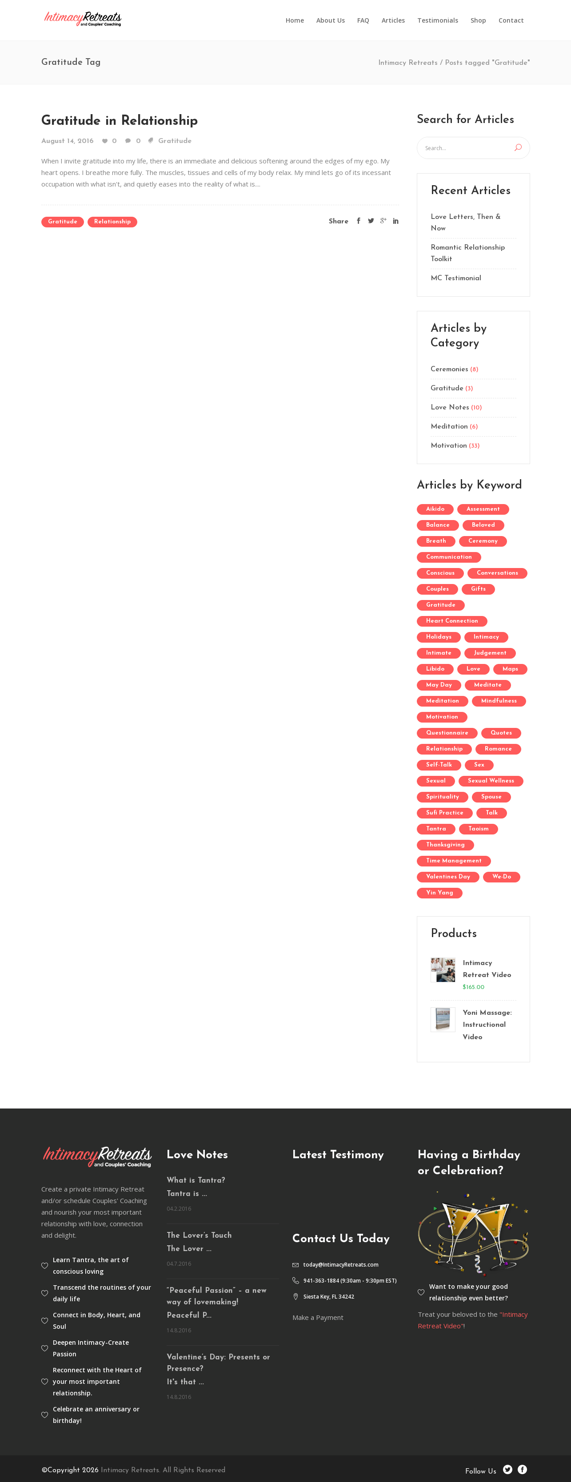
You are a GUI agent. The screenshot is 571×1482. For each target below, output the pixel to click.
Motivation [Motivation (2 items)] (442, 717)
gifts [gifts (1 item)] (478, 589)
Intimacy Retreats (408, 63)
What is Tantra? (196, 1180)
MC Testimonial (456, 278)
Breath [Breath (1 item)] (436, 541)
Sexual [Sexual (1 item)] (436, 781)
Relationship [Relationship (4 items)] (444, 749)
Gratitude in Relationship (119, 121)
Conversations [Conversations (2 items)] (497, 573)
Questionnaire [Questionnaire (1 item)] (447, 733)
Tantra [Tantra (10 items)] (436, 829)
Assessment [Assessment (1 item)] (483, 509)
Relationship (112, 222)
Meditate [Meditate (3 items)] (488, 685)
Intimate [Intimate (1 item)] (438, 653)
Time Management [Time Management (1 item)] (454, 861)
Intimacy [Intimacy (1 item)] (486, 637)
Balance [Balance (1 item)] (438, 525)
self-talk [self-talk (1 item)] (439, 765)
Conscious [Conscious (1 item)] (440, 573)
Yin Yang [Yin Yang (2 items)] (439, 893)
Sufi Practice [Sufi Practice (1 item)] (444, 813)
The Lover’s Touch (199, 1236)
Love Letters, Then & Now (466, 223)
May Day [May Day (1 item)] (439, 685)
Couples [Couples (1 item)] (437, 589)
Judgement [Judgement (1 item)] (490, 653)
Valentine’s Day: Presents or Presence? (218, 1363)
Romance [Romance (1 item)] (498, 749)
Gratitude (175, 141)
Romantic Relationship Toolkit (468, 253)
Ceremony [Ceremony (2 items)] (483, 541)
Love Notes (450, 407)
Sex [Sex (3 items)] (479, 765)
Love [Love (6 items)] (473, 669)
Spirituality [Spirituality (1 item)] (442, 797)
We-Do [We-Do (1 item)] (501, 877)
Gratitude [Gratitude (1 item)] (440, 605)
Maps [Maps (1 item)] (510, 669)
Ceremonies (449, 369)
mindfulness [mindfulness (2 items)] (499, 701)
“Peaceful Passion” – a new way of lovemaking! (217, 1296)
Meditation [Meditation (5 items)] (442, 701)
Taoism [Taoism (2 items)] (478, 829)
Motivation (449, 445)
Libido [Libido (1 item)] (435, 669)
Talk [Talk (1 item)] (492, 813)
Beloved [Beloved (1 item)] (483, 525)
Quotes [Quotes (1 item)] (501, 733)
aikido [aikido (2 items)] (435, 509)
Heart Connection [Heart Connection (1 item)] (452, 621)
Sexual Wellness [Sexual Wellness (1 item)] (491, 781)
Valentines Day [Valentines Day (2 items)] (448, 877)
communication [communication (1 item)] (449, 557)
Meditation (449, 426)
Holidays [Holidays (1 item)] (438, 637)
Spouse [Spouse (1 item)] (491, 797)
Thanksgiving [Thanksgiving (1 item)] (445, 845)
